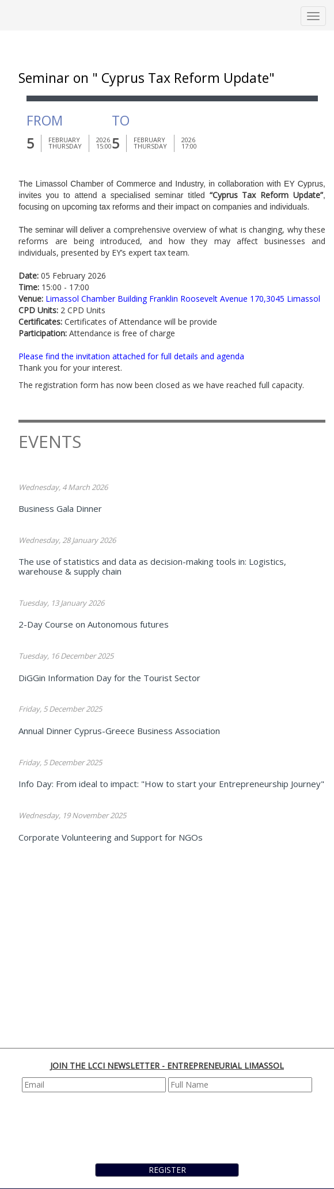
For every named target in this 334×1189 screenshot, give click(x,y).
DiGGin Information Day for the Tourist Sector (109, 677)
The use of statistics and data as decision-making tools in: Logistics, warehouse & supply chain (152, 566)
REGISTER (167, 1169)
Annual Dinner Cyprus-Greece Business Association (119, 730)
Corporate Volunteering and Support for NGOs (110, 837)
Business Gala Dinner (60, 508)
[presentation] (169, 1126)
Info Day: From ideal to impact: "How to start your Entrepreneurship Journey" (171, 783)
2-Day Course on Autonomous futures (93, 624)
